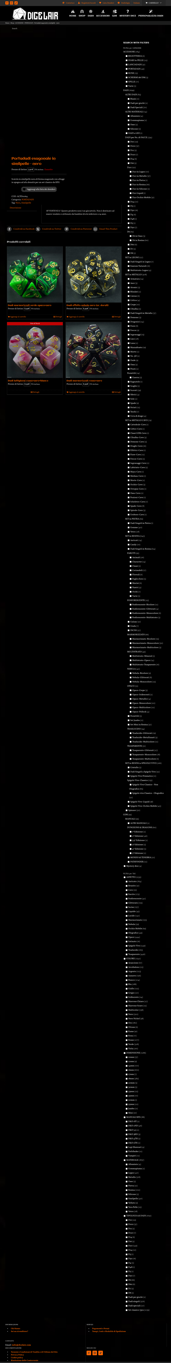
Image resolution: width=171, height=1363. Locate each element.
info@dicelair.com (21, 1345)
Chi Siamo (15, 1328)
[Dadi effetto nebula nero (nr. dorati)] (93, 274)
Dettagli (58, 317)
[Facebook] (89, 1353)
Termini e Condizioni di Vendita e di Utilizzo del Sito (34, 1352)
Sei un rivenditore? (19, 1331)
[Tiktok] (100, 1353)
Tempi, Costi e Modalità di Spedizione (109, 1331)
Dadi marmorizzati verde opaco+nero (29, 305)
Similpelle (26, 202)
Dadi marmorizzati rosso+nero (84, 381)
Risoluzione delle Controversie (24, 1360)
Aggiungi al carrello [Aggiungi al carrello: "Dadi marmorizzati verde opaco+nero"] (18, 317)
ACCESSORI (19, 23)
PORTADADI (29, 23)
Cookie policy (17, 1357)
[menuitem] (136, 3)
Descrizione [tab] (15, 207)
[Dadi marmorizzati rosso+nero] (93, 350)
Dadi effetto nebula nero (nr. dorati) (87, 305)
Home (7, 23)
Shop (12, 23)
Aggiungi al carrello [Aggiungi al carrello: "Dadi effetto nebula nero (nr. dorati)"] (77, 317)
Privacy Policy (17, 1355)
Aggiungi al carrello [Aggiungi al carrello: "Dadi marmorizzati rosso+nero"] (77, 392)
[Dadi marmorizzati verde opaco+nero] (35, 274)
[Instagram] (94, 1353)
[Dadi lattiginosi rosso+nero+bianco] (35, 350)
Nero (18, 202)
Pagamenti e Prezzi (100, 1328)
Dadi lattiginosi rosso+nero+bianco (28, 381)
